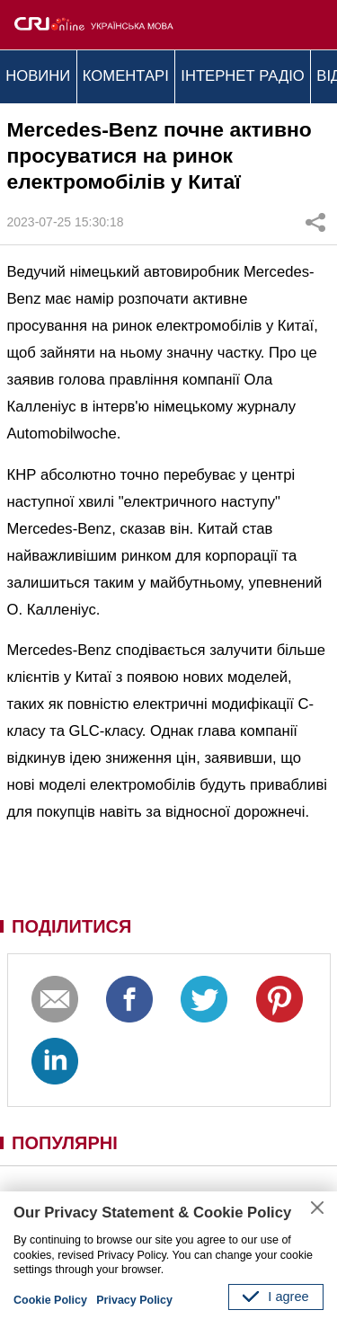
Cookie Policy (50, 1300)
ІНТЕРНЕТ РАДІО (243, 75)
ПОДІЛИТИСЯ (71, 926)
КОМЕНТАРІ (126, 75)
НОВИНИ (37, 75)
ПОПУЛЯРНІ (65, 1143)
